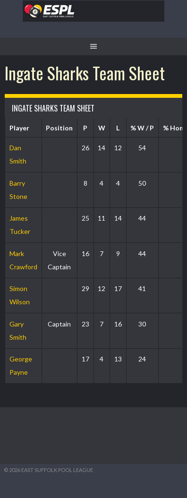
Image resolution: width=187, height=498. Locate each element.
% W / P (142, 128)
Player (19, 128)
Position (59, 128)
